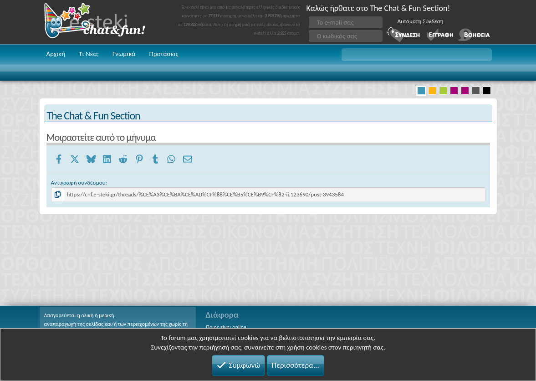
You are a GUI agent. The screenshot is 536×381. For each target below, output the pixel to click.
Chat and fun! (101, 22)
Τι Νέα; (89, 54)
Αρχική (56, 54)
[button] (416, 55)
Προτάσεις (164, 54)
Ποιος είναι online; (227, 327)
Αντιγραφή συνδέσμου (78, 182)
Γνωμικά (124, 54)
